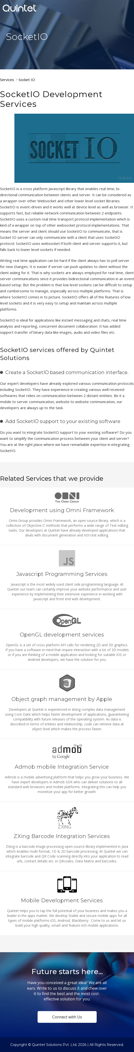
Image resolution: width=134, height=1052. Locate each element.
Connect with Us (67, 1017)
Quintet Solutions (19, 8)
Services (7, 79)
